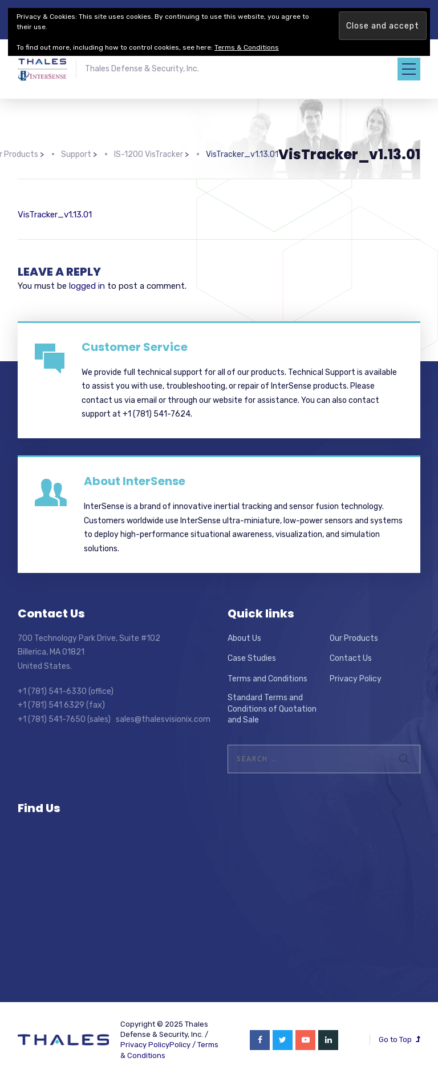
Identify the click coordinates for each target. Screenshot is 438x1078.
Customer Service (135, 347)
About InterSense (134, 481)
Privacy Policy (356, 679)
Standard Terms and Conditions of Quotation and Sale (272, 709)
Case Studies (252, 658)
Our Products (354, 638)
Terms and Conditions (267, 679)
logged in (87, 286)
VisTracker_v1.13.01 (55, 214)
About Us (244, 638)
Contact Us (351, 658)
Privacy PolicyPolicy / (158, 1044)
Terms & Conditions (246, 47)
